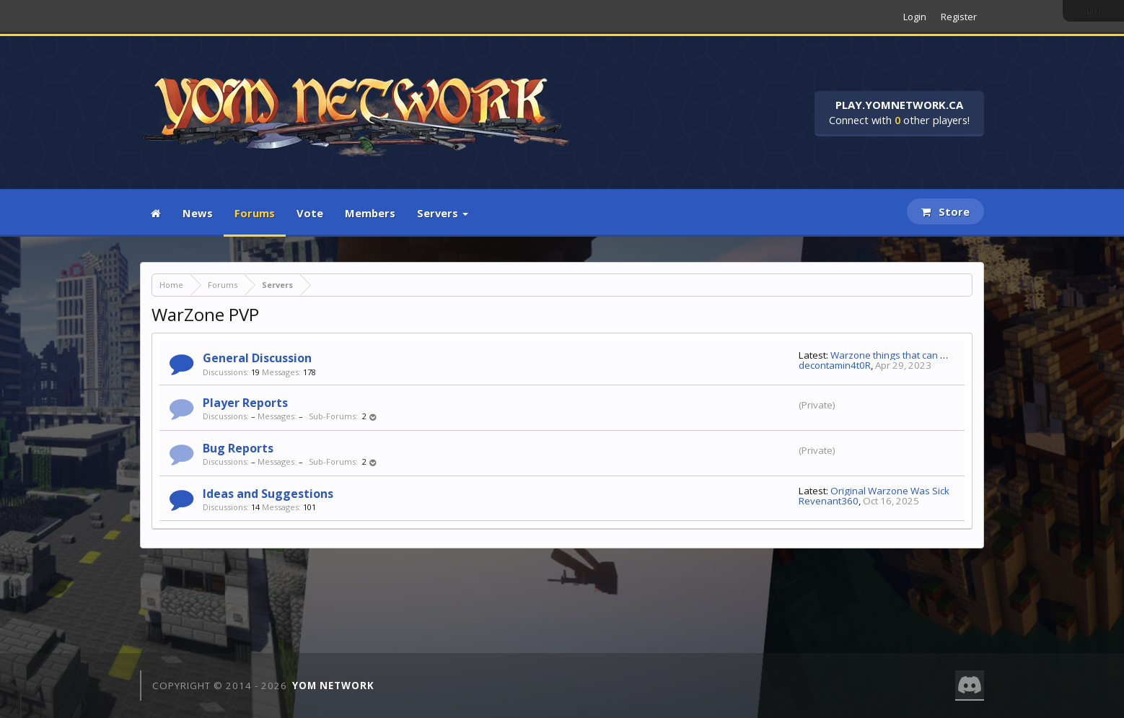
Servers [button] (442, 213)
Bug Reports (238, 448)
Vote (310, 213)
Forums (254, 213)
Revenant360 (829, 500)
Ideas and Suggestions (268, 494)
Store (945, 211)
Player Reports (245, 403)
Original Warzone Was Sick (889, 490)
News (198, 213)
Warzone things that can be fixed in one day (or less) (946, 355)
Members (370, 213)
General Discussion (257, 358)
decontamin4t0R (835, 365)
